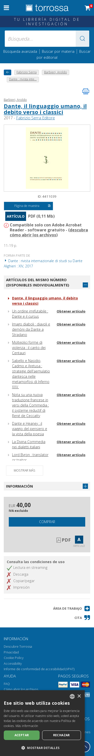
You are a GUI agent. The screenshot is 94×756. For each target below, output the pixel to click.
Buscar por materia (58, 51)
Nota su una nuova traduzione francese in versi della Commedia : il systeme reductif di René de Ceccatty (30, 405)
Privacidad (11, 652)
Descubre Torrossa (18, 646)
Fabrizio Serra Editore (35, 118)
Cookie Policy (14, 658)
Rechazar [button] (61, 735)
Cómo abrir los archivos (21, 689)
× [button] (79, 696)
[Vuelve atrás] (7, 72)
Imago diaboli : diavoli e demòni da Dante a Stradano (31, 329)
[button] (82, 39)
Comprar (47, 521)
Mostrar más (24, 470)
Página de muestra (32, 206)
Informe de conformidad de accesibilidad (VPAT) (39, 669)
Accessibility (13, 663)
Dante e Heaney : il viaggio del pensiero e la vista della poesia (29, 428)
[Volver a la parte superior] (84, 746)
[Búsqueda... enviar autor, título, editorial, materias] (47, 39)
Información (19, 486)
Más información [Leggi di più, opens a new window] (27, 726)
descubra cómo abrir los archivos (49, 232)
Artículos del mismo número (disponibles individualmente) (37, 282)
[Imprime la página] (85, 91)
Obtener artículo (71, 311)
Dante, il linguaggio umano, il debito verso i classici (45, 109)
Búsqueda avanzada (20, 51)
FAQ (7, 684)
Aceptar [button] (22, 735)
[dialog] (42, 723)
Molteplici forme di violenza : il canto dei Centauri (29, 347)
